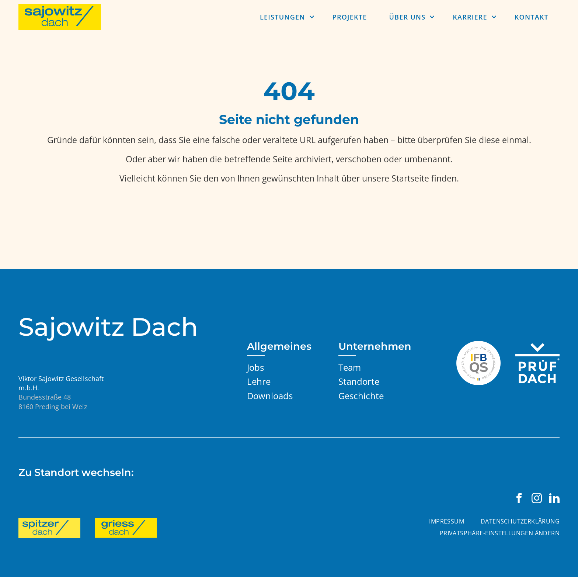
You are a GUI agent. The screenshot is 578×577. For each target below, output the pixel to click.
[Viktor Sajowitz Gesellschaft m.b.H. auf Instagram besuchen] (537, 498)
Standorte (358, 381)
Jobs (255, 367)
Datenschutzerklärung (520, 521)
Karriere (470, 17)
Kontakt (532, 17)
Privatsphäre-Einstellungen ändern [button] (500, 533)
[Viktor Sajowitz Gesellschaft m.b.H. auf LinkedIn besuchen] (554, 498)
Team (349, 367)
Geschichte (361, 396)
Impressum (446, 521)
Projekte (349, 17)
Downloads (270, 396)
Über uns (407, 17)
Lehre (259, 381)
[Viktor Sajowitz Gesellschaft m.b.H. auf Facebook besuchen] (519, 498)
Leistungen (282, 17)
